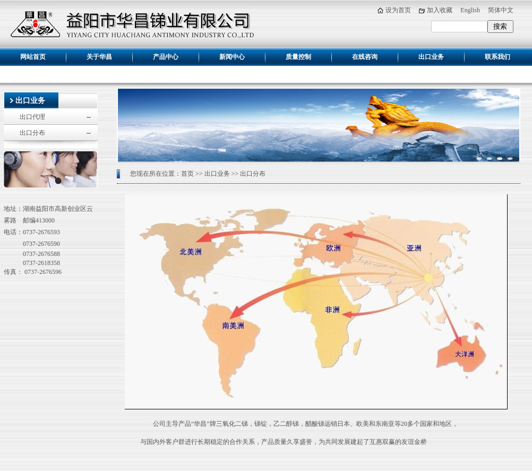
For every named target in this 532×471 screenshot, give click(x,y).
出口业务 (30, 101)
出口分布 (32, 132)
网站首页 (33, 57)
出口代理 (32, 117)
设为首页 (398, 10)
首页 (187, 173)
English (470, 10)
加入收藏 (439, 10)
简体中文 (500, 10)
